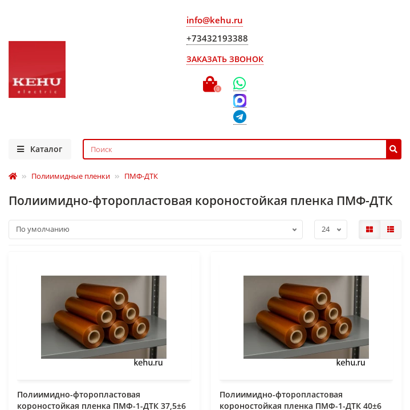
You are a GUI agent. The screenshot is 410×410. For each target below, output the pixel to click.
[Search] (242, 149)
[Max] (239, 101)
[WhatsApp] (239, 83)
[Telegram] (239, 117)
